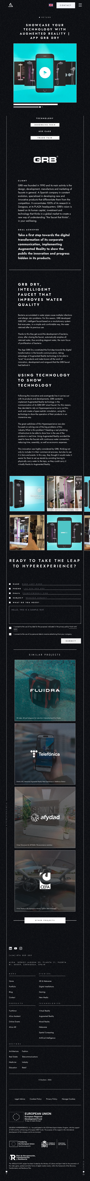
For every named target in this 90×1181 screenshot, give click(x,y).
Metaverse (43, 1027)
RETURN (45, 17)
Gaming (42, 992)
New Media (43, 997)
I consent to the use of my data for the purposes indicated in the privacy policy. (45, 627)
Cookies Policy (35, 1099)
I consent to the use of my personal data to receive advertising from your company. (43, 634)
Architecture (14, 1051)
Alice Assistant (14, 1016)
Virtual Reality (44, 1010)
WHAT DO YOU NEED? (26, 602)
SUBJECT (18, 598)
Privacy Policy (51, 1099)
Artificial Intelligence (47, 1038)
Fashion (25, 1051)
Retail (24, 1067)
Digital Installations (46, 986)
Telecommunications (30, 1056)
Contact (12, 997)
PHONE (17, 589)
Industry (25, 1062)
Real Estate (13, 1056)
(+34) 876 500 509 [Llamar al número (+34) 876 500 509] (20, 955)
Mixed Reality (44, 1021)
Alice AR (12, 1027)
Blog (11, 992)
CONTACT (66, 5)
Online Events (14, 1021)
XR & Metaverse (45, 981)
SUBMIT (71, 641)
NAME (16, 584)
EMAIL (17, 593)
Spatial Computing (46, 1032)
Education (13, 1067)
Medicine (12, 1062)
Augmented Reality (46, 1016)
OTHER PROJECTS (45, 920)
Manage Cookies (68, 1099)
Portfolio (12, 986)
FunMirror (13, 1010)
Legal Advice (20, 1099)
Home (11, 981)
